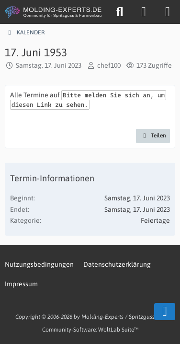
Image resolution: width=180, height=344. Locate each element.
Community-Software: (90, 329)
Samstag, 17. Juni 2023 (48, 65)
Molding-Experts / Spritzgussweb (123, 316)
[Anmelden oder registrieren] (143, 12)
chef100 (109, 65)
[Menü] (167, 11)
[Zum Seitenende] (164, 311)
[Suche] (119, 11)
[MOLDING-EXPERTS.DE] (54, 11)
